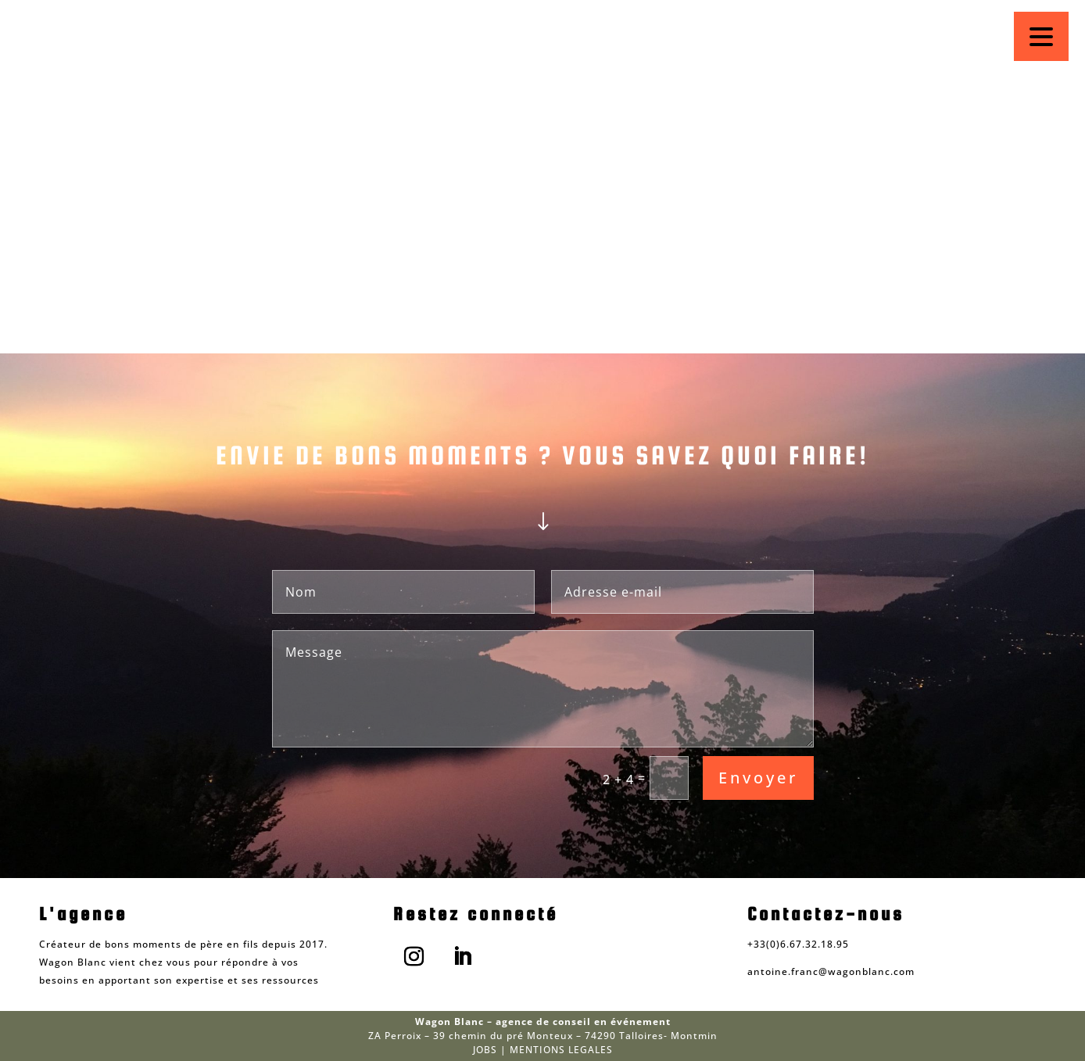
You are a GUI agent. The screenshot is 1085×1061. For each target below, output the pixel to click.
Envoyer (758, 777)
